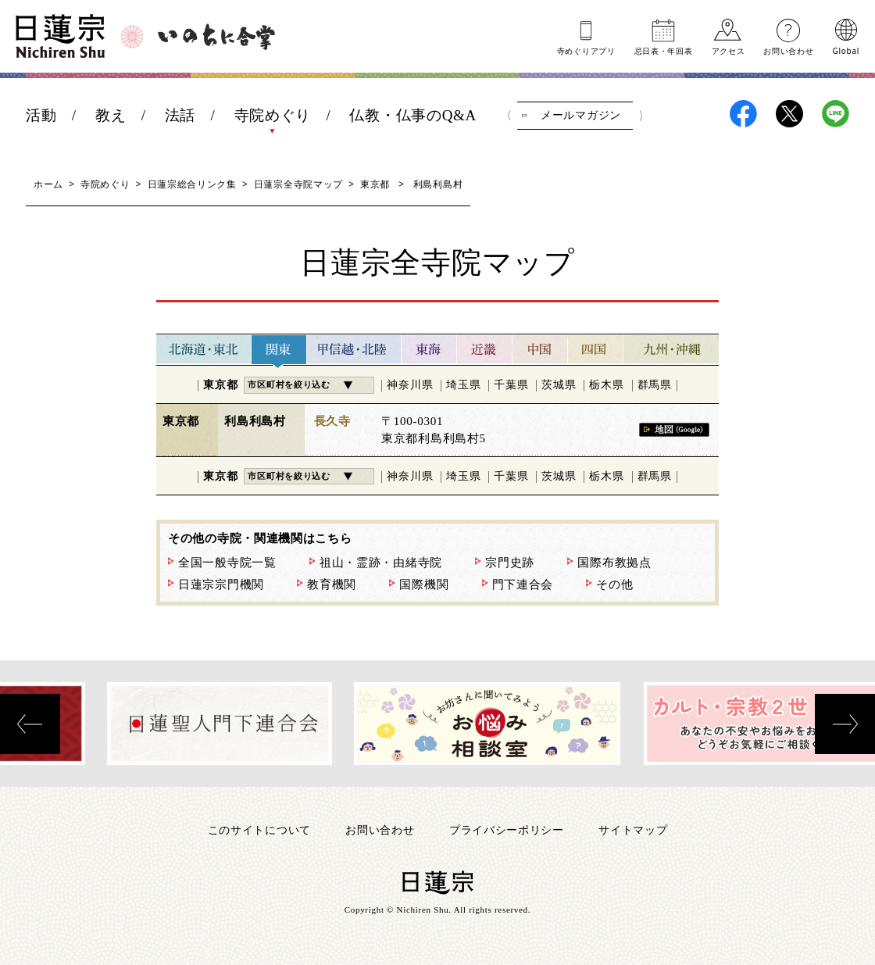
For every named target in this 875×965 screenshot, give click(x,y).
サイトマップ (632, 829)
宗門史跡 (509, 562)
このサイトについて (259, 829)
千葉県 (511, 385)
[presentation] (30, 724)
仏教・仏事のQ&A (413, 115)
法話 (180, 115)
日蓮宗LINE (835, 113)
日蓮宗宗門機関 (221, 584)
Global (846, 50)
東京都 (375, 184)
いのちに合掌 (216, 36)
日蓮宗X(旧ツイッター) (789, 113)
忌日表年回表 (663, 50)
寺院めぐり (273, 115)
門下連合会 (523, 584)
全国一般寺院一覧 (227, 562)
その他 (614, 584)
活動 (41, 115)
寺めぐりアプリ (586, 50)
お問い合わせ (788, 50)
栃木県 (606, 385)
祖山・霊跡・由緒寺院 (381, 562)
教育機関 (331, 584)
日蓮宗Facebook (743, 113)
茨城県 (558, 385)
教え (110, 115)
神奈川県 (410, 385)
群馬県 (655, 385)
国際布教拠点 (614, 562)
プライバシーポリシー (506, 829)
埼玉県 (463, 385)
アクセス (728, 50)
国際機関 (423, 584)
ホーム (48, 184)
